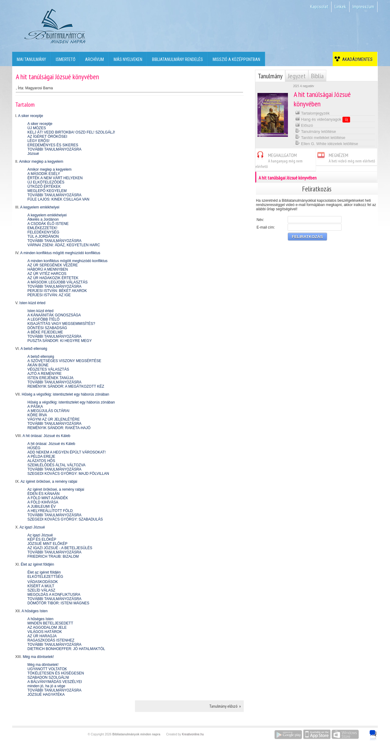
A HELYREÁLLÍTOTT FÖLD (50, 511)
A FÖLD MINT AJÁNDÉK (47, 498)
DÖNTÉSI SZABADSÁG (47, 328)
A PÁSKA (35, 406)
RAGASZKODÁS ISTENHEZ (50, 640)
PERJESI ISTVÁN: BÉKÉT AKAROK (57, 291)
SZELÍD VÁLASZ (41, 590)
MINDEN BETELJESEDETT (50, 623)
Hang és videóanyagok (322, 119)
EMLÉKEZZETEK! (42, 228)
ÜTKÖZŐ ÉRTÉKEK (44, 186)
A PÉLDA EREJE (41, 456)
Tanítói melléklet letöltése (320, 137)
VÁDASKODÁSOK (42, 582)
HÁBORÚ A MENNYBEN (47, 269)
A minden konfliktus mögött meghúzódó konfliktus (60, 253)
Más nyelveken (128, 59)
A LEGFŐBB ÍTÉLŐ (43, 319)
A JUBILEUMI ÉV (41, 506)
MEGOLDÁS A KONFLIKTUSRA (53, 594)
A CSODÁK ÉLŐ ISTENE (48, 224)
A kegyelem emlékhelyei (39, 207)
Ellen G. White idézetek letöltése (326, 143)
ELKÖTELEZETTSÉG (45, 576)
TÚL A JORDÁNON (43, 236)
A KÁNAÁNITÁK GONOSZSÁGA (54, 315)
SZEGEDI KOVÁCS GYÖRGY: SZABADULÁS (65, 519)
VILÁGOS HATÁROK (44, 632)
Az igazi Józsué (32, 527)
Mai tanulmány (31, 59)
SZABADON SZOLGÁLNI (48, 677)
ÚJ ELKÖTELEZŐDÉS (45, 182)
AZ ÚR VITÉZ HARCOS (46, 274)
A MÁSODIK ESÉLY (43, 174)
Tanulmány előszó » (225, 706)
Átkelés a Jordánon (43, 219)
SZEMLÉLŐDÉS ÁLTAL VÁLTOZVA (56, 465)
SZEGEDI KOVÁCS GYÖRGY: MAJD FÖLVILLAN (68, 473)
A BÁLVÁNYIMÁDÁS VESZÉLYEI (54, 682)
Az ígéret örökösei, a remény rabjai (48, 481)
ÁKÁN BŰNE (37, 365)
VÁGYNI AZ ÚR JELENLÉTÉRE (53, 419)
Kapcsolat (319, 6)
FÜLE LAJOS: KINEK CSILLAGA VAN (58, 199)
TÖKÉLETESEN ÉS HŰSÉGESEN (55, 673)
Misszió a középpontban (236, 59)
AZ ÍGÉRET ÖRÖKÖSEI (47, 136)
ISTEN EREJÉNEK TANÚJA (50, 378)
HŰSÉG (34, 448)
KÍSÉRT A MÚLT (40, 586)
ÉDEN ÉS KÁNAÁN (43, 494)
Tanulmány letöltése (315, 131)
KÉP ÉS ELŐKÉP (41, 539)
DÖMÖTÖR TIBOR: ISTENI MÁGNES (58, 603)
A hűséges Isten (35, 611)
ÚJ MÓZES (36, 128)
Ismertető (65, 59)
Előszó (304, 125)
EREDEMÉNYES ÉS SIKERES (52, 145)
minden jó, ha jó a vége (46, 686)
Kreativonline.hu (193, 734)
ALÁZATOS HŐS (41, 461)
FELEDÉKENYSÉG (43, 232)
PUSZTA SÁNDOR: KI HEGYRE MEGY (59, 341)
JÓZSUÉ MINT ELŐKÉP (47, 544)
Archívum (94, 59)
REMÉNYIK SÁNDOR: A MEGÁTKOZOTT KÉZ (65, 386)
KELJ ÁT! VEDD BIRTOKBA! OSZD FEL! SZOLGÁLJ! (71, 132)
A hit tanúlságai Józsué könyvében (316, 177)
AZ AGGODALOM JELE (47, 627)
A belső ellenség (33, 349)
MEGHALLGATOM (279, 160)
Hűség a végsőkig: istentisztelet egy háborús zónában (65, 394)
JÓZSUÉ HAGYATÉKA (46, 694)
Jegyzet (297, 76)
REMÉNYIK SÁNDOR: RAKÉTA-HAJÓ (58, 428)
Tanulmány (270, 76)
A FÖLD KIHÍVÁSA (42, 502)
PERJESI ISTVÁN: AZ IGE (49, 295)
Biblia (317, 76)
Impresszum (363, 6)
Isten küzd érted (32, 303)
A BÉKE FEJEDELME (45, 332)
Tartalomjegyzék (312, 113)
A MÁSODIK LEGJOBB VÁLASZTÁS (57, 282)
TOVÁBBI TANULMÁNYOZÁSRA (54, 149)
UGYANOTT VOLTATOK (47, 669)
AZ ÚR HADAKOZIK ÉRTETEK (52, 278)
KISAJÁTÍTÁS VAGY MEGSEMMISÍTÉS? (61, 324)
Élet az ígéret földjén (37, 564)
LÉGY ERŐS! (38, 141)
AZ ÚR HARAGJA (42, 636)
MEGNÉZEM (345, 157)
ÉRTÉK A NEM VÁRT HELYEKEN (55, 178)
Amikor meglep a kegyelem (41, 161)
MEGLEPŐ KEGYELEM (47, 191)
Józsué (33, 153)
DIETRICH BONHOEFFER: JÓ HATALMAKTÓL (66, 649)
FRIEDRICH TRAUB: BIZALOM (53, 556)
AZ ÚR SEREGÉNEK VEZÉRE (52, 265)
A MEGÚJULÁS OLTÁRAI (48, 411)
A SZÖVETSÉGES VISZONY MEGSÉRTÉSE (64, 361)
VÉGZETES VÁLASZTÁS (48, 369)
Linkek (340, 6)
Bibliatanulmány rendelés (177, 59)
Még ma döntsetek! (38, 657)
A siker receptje (30, 116)
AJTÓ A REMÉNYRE (44, 374)
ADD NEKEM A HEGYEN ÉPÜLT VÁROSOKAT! (66, 452)
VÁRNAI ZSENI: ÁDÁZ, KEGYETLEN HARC (63, 245)
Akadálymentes (356, 59)
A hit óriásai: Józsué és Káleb (46, 436)
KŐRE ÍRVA (37, 415)
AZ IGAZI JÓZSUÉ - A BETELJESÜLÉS (59, 548)
